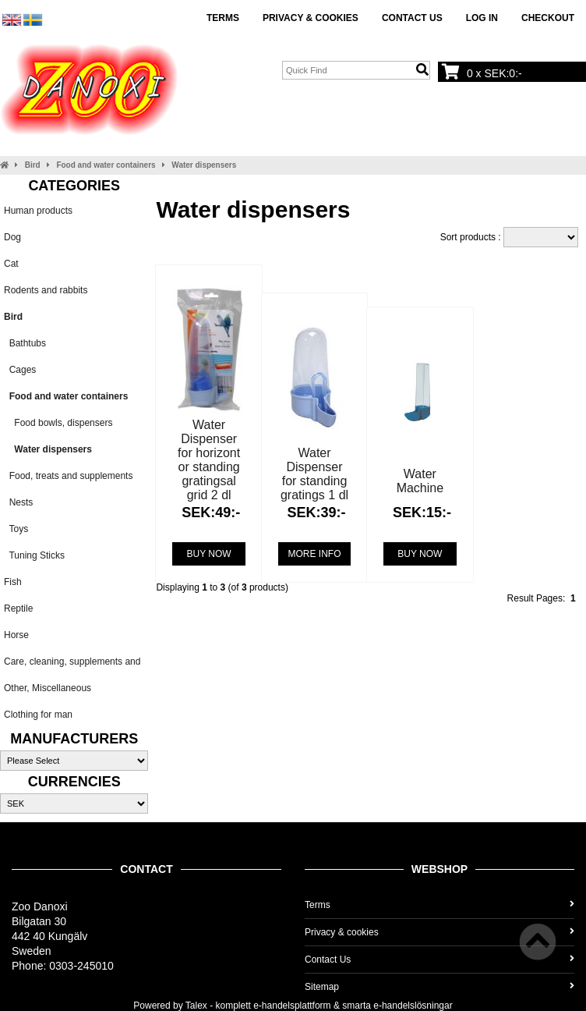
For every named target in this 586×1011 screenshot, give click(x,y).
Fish (13, 581)
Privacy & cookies (310, 17)
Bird (33, 165)
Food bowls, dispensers (58, 422)
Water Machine (420, 481)
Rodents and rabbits (45, 290)
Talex (196, 1005)
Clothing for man (38, 714)
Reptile (18, 608)
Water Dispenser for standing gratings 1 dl (314, 474)
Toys (16, 528)
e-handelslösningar (412, 1005)
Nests (18, 502)
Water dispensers (203, 165)
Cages (20, 369)
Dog (12, 237)
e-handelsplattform (291, 1005)
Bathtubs (25, 343)
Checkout (547, 17)
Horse (16, 635)
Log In (482, 17)
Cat (11, 263)
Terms (223, 17)
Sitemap (439, 986)
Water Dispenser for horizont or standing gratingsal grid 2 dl (209, 460)
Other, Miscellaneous (47, 688)
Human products (38, 210)
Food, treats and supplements (68, 475)
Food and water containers (105, 165)
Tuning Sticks (34, 555)
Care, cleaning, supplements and (72, 661)
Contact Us (412, 17)
